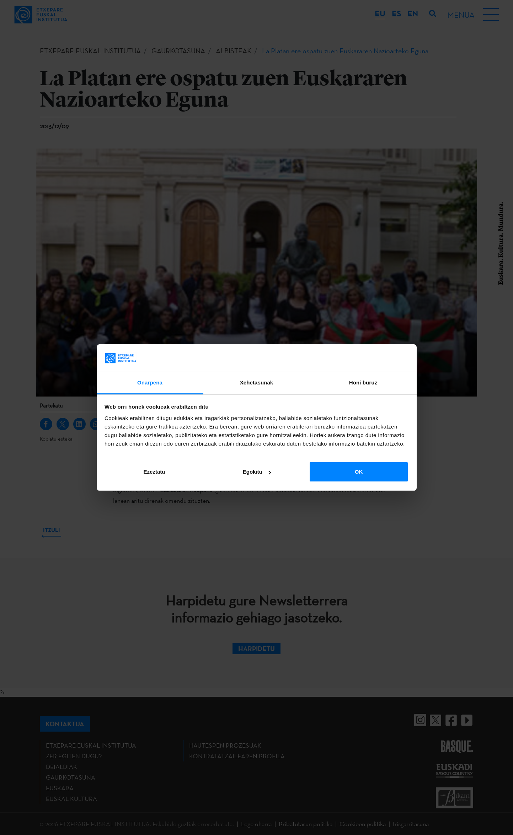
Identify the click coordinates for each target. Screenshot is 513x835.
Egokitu (257, 472)
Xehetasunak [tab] (256, 382)
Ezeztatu (154, 472)
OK (359, 472)
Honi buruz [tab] (363, 382)
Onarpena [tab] (149, 382)
